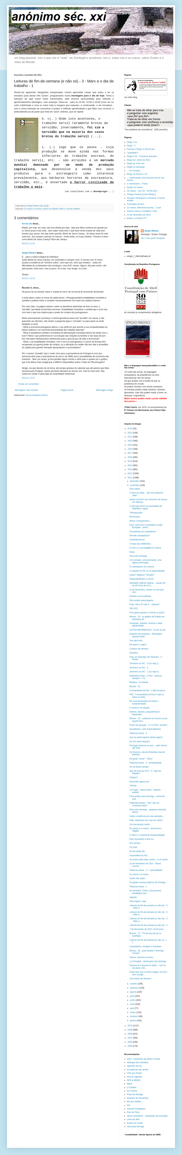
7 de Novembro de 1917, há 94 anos (147, 929)
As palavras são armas (137, 1069)
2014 (130, 465)
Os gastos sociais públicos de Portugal (148, 882)
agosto (133, 992)
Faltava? (134, 777)
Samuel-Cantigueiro (136, 1109)
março (133, 1012)
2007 (130, 1038)
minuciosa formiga (135, 1126)
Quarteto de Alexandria (137, 1098)
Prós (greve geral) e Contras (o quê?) (147, 612)
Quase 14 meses (135, 187)
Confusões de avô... (136, 204)
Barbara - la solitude (139, 682)
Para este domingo (138, 556)
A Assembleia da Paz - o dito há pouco (147, 690)
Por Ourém (132, 1091)
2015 (130, 461)
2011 (130, 477)
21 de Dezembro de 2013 (138, 215)
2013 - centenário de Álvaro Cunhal (143, 1059)
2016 (130, 457)
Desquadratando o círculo (141, 579)
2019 (130, 445)
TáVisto (133, 785)
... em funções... (134, 170)
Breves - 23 (135, 686)
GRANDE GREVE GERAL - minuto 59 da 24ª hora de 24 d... (147, 584)
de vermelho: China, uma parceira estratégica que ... (145, 891)
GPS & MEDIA (134, 1080)
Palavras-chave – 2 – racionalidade (146, 870)
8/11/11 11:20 (28, 243)
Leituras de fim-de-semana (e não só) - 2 (148, 925)
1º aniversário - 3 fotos (137, 183)
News (132, 552)
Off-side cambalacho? (140, 535)
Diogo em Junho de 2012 (138, 160)
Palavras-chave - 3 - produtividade (146, 763)
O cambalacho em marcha (142, 566)
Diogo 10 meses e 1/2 (137, 174)
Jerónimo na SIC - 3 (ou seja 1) (144, 663)
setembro (134, 988)
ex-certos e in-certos (139, 874)
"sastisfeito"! (132, 153)
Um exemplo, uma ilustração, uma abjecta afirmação (145, 561)
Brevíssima (135, 517)
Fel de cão (27, 223)
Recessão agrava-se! (139, 781)
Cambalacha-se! (137, 539)
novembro (135, 485)
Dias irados (135, 489)
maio (132, 1004)
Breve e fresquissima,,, (140, 521)
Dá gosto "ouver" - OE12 (141, 759)
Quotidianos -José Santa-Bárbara (145, 729)
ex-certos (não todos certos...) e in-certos (149, 859)
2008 (130, 1034)
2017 (130, 453)
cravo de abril (133, 1119)
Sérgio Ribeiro (29, 253)
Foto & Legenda (134, 1077)
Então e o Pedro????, (137, 218)
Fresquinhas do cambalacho (143, 531)
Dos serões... (136, 843)
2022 (130, 433)
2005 (130, 1046)
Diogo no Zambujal (136, 167)
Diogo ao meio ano (136, 163)
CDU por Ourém (134, 1073)
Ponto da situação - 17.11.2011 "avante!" (149, 725)
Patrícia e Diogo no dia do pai (140, 149)
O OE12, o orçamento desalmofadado (147, 835)
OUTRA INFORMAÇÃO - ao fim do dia (147, 630)
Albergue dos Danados (137, 1062)
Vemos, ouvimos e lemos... (142, 957)
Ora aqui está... (137, 640)
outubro (134, 983)
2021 (130, 437)
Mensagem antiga (104, 390)
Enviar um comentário (28, 384)
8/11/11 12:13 (28, 278)
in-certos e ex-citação (139, 708)
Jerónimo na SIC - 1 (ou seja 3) (144, 671)
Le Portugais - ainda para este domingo (148, 961)
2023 (130, 428)
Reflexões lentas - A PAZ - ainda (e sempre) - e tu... (146, 677)
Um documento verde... (140, 824)
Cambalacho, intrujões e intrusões (145, 946)
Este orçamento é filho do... (142, 839)
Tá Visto (133, 847)
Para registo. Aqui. (138, 901)
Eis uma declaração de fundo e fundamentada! (144, 702)
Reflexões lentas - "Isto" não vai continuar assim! (144, 804)
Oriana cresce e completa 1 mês (142, 211)
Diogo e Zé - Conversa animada (142, 156)
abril (132, 1008)
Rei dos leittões (134, 1101)
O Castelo (131, 1087)
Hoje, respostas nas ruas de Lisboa (146, 820)
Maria (129, 1084)
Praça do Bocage (135, 1094)
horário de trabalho (51, 209)
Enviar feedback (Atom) (37, 395)
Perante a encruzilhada (140, 596)
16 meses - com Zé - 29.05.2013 (142, 191)
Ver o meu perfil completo (153, 238)
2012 (130, 473)
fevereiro (134, 1016)
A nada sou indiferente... (141, 544)
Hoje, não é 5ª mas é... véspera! (144, 604)
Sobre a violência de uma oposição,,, (147, 816)
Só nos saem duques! (140, 741)
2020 (130, 441)
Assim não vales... (138, 878)
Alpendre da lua (134, 1066)
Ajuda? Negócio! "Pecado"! (142, 575)
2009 (130, 1030)
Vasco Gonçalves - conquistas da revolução (147, 1116)
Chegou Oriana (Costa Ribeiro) (141, 194)
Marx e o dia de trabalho (70, 209)
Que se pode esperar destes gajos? (146, 737)
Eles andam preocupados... (142, 600)
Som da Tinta (133, 1112)
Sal (128, 1105)
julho (132, 996)
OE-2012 (134, 608)
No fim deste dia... (138, 851)
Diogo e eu (132, 142)
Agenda (133, 897)
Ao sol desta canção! (139, 767)
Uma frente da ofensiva (140, 978)
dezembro (135, 481)
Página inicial (67, 390)
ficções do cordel (135, 1123)
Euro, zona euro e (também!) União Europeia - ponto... (146, 526)
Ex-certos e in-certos (33, 209)
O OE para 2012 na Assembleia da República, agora (146, 507)
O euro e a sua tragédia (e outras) (145, 548)
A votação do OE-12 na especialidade (147, 571)
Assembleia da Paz (139, 855)
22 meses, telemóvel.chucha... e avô (144, 207)
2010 (130, 1025)
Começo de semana (139, 649)
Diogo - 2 (131, 145)
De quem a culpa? (138, 644)
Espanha (134, 653)
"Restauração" (136, 512)
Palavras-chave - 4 (138, 733)
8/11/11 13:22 (28, 378)
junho (133, 1000)
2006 (130, 1042)
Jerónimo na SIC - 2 (139, 667)
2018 (130, 449)
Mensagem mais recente (26, 390)
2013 (130, 469)
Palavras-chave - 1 (138, 886)
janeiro (133, 1020)
